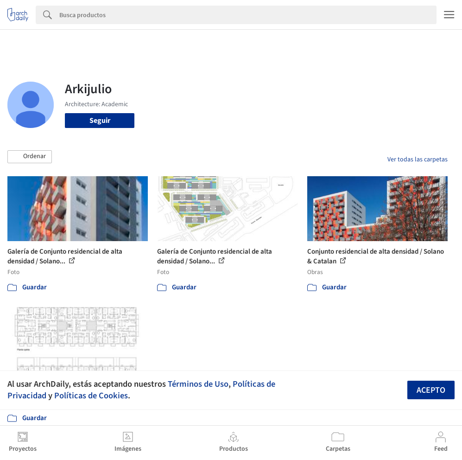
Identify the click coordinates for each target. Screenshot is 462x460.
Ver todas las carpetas (417, 159)
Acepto (431, 390)
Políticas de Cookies (91, 396)
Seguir (99, 120)
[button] (29, 156)
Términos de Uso (198, 384)
